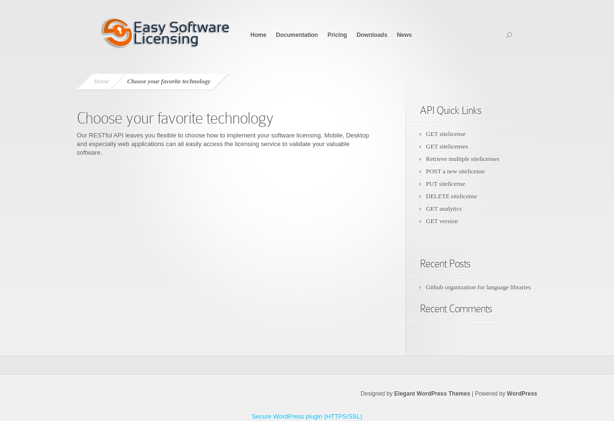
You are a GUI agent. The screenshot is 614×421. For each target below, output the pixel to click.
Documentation (297, 35)
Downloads (371, 35)
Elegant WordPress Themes (432, 393)
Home (258, 35)
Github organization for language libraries (478, 287)
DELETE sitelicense (451, 196)
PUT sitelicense (445, 183)
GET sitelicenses (447, 146)
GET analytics (444, 208)
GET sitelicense (445, 133)
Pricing (337, 35)
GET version (442, 221)
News (404, 35)
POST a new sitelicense (455, 171)
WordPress (522, 393)
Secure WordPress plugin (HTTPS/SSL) (307, 416)
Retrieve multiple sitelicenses (462, 158)
